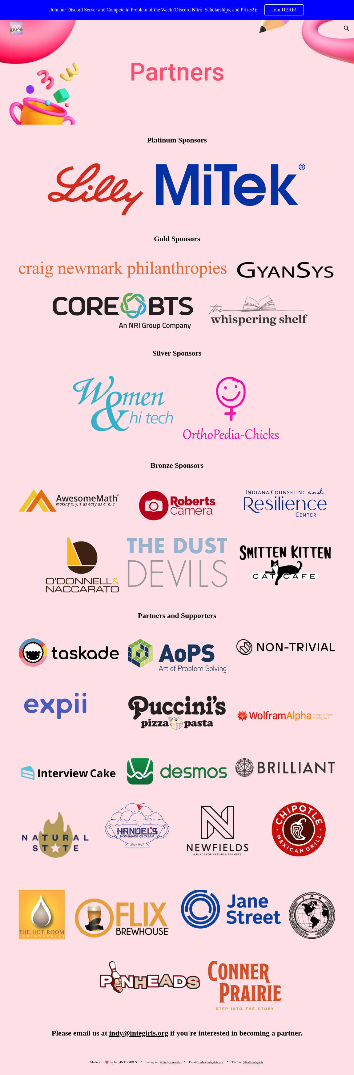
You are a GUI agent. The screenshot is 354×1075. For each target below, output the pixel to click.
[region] (177, 10)
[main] (177, 72)
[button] (346, 28)
